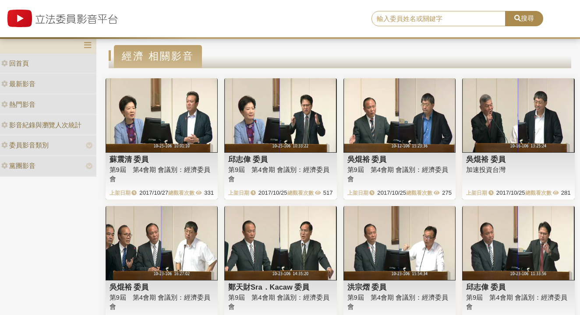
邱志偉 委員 (248, 159)
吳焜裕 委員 (367, 159)
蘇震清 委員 (129, 159)
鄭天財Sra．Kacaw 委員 (268, 287)
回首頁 (15, 63)
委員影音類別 (25, 145)
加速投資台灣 (486, 169)
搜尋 (524, 18)
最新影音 (18, 84)
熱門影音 (18, 104)
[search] (438, 19)
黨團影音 (18, 165)
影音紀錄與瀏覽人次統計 (41, 125)
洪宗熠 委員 (367, 287)
